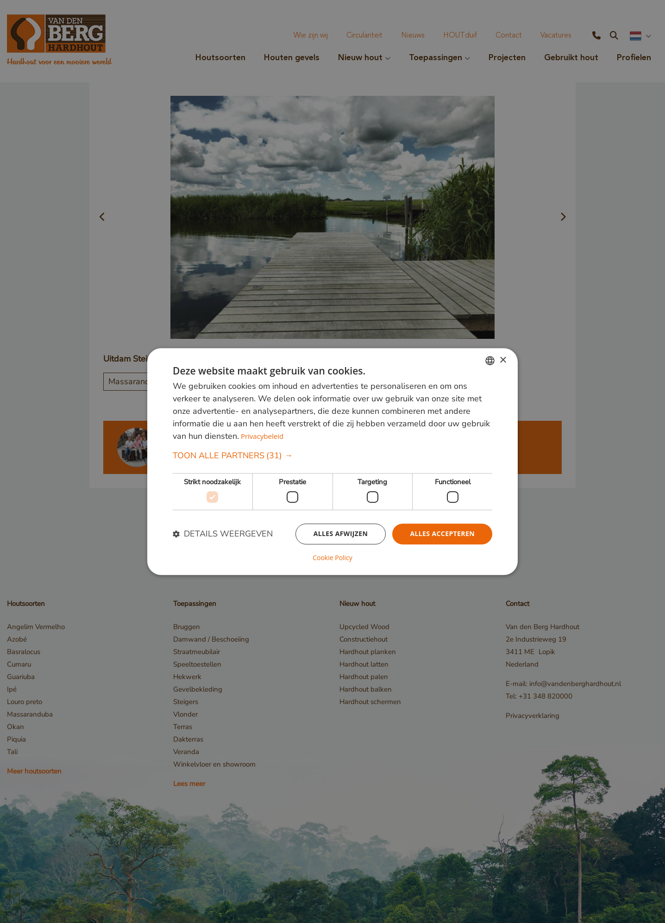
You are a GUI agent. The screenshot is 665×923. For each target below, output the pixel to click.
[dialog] (332, 461)
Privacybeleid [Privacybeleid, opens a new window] (262, 436)
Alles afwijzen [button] (341, 533)
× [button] (502, 360)
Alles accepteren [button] (442, 533)
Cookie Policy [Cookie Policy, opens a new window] (332, 558)
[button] (332, 456)
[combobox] (490, 360)
